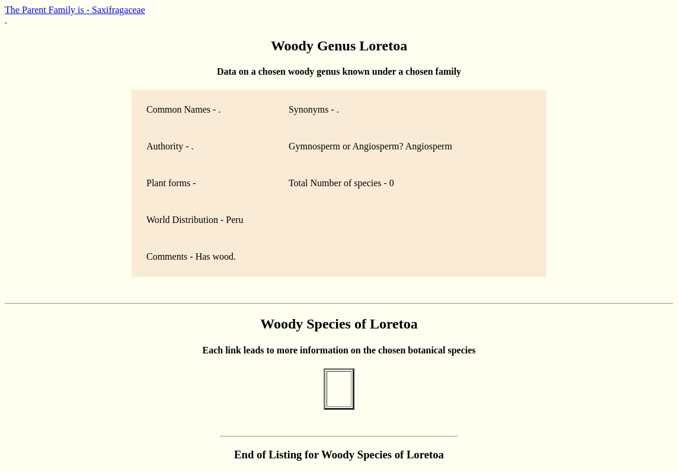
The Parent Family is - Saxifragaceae (75, 10)
